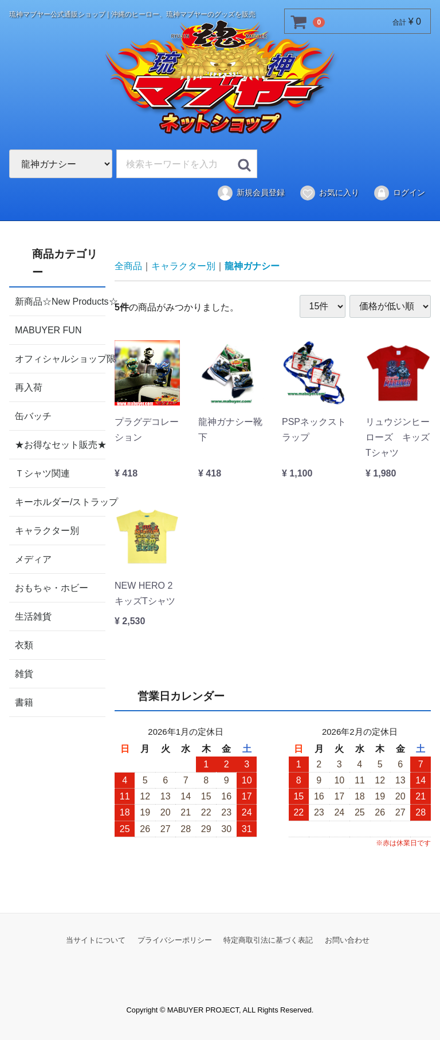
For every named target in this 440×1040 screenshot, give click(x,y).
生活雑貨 (33, 616)
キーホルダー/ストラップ (60, 501)
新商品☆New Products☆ (60, 301)
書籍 (24, 702)
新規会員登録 (251, 193)
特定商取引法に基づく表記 (268, 940)
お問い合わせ (347, 940)
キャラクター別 (47, 530)
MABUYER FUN (48, 329)
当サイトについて (95, 940)
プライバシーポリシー (175, 940)
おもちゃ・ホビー (51, 587)
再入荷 (28, 387)
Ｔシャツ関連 (42, 473)
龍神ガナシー (252, 266)
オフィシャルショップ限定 (60, 358)
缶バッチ (33, 415)
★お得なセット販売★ (60, 444)
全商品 (128, 266)
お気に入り (329, 193)
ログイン (399, 193)
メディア (33, 559)
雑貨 (24, 673)
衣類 (24, 644)
